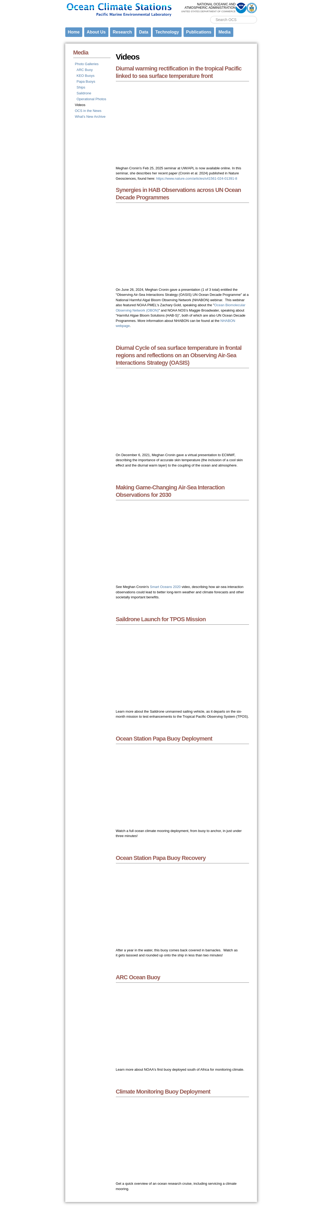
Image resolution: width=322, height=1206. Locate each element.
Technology (167, 32)
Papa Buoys (86, 81)
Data (143, 32)
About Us (96, 32)
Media (224, 32)
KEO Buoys (86, 76)
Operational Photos (91, 99)
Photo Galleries (87, 64)
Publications (198, 32)
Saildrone (84, 93)
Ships (81, 87)
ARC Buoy (85, 70)
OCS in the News (88, 111)
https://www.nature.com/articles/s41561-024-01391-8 (196, 178)
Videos (80, 105)
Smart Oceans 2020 (165, 587)
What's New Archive (90, 117)
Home (74, 32)
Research (122, 32)
